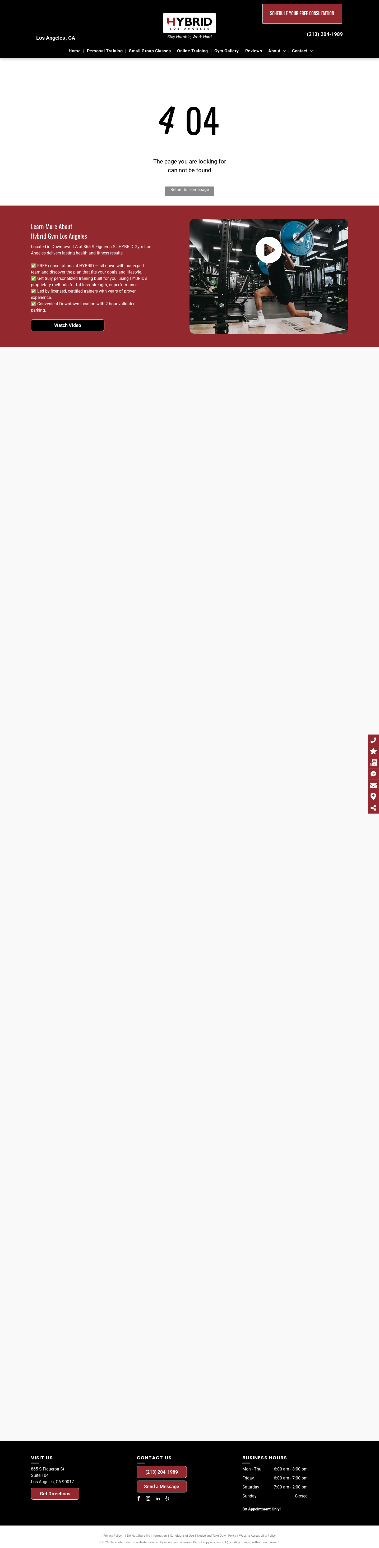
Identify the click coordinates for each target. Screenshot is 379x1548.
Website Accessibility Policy (257, 1535)
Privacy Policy (112, 1535)
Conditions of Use (182, 1535)
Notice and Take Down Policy (216, 1535)
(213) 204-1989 (325, 34)
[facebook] (138, 1499)
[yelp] (167, 1499)
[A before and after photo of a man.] (236, 399)
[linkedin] (157, 1499)
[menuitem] (75, 51)
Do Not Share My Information (147, 1535)
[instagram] (148, 1499)
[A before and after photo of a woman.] (47, 399)
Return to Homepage (189, 189)
